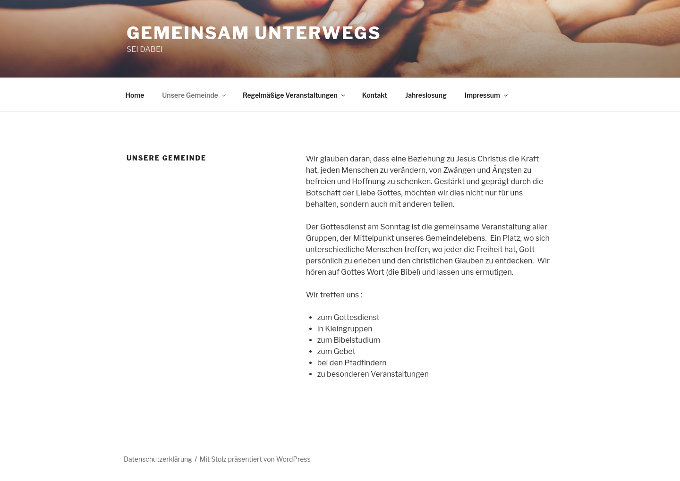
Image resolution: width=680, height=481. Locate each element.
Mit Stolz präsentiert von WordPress (255, 459)
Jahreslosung (426, 95)
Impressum (487, 95)
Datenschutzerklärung (158, 459)
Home (135, 95)
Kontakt (374, 95)
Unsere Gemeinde (194, 95)
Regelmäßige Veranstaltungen (295, 95)
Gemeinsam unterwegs (254, 33)
